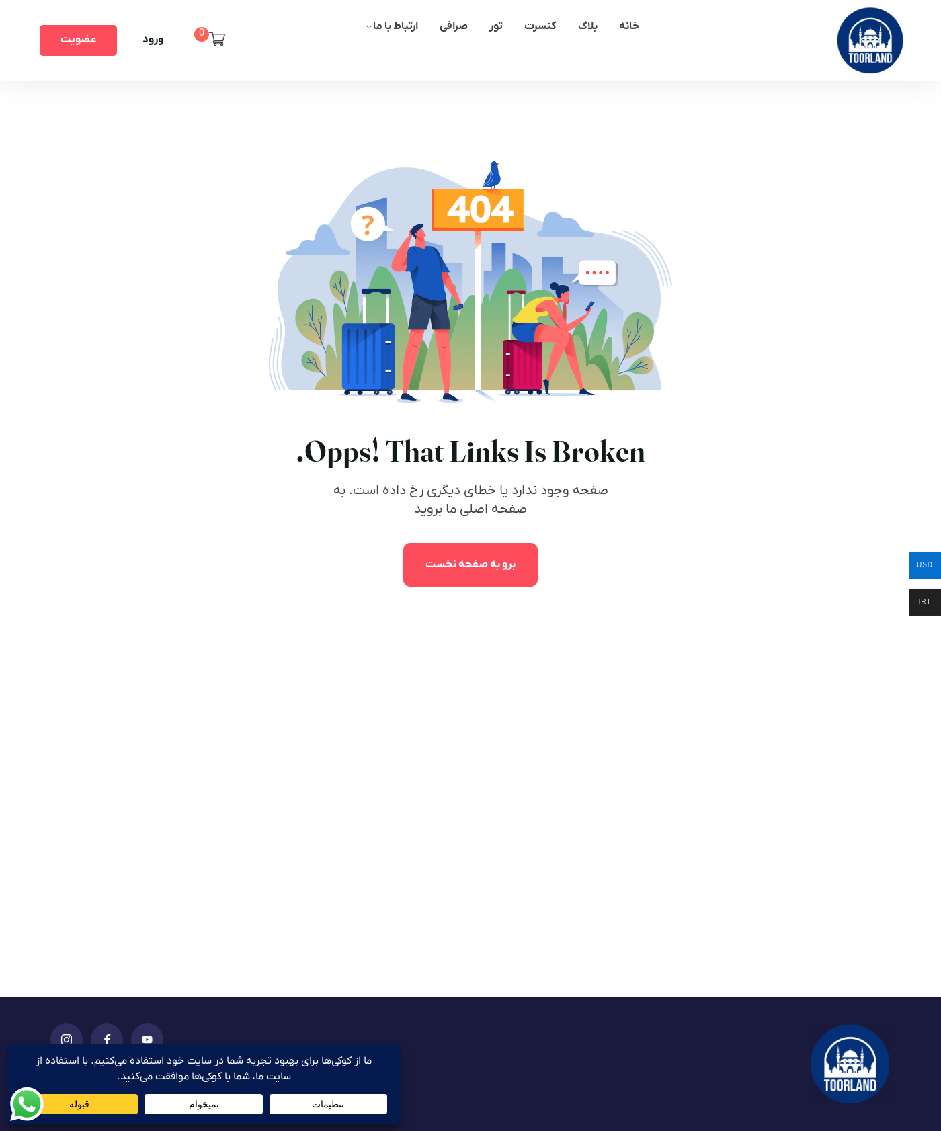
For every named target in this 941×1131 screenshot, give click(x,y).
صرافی (454, 26)
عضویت (78, 39)
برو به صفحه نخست (470, 564)
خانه (629, 26)
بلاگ (588, 26)
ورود (152, 39)
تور (496, 26)
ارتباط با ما (395, 26)
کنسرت (540, 26)
